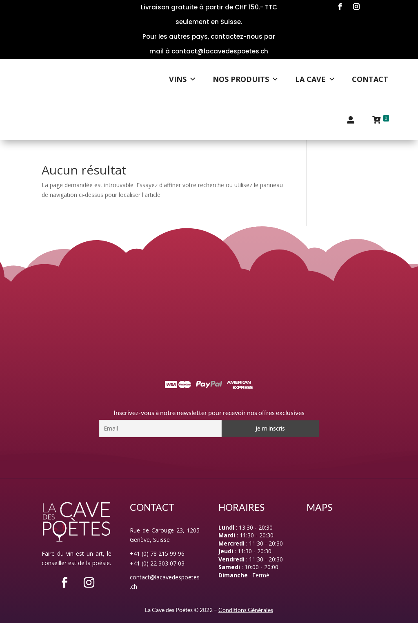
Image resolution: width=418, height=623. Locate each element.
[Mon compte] (351, 119)
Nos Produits (246, 79)
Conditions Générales (245, 609)
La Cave (315, 79)
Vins (182, 79)
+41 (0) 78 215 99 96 (157, 553)
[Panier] (380, 119)
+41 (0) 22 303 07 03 (157, 563)
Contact (370, 79)
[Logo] (90, 79)
